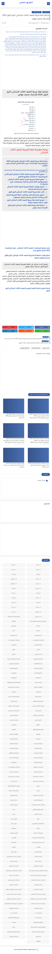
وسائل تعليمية (13, 936)
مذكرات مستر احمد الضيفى (38, 894)
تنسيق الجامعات (38, 800)
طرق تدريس (13, 819)
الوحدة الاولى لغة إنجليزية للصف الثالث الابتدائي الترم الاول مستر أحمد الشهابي (14, 465)
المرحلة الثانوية (38, 762)
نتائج (14, 927)
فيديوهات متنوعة (38, 833)
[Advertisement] (26, 74)
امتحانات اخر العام (38, 767)
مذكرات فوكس (38, 885)
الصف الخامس (14, 715)
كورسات (38, 847)
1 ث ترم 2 (13, 569)
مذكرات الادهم (14, 861)
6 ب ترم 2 (13, 612)
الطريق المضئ (26, 3)
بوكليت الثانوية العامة (14, 786)
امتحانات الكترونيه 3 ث (14, 767)
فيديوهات (13, 828)
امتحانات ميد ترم (13, 772)
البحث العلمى (38, 654)
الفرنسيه (13, 725)
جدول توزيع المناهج (38, 809)
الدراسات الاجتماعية (13, 687)
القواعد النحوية (14, 734)
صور (38, 819)
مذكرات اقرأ (38, 861)
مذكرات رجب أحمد (14, 875)
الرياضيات (38, 692)
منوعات (14, 922)
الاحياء (38, 649)
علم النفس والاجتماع (38, 823)
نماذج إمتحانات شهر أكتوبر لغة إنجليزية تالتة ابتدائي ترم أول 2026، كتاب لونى (14, 416)
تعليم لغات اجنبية (14, 791)
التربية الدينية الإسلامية (13, 659)
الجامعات (13, 673)
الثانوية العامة (14, 668)
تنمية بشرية (13, 800)
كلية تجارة (13, 842)
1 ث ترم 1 (38, 569)
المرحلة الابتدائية (38, 758)
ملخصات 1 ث (38, 913)
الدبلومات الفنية (38, 687)
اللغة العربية (24, 348)
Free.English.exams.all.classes (38, 621)
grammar (13, 626)
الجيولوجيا (14, 678)
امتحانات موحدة (38, 772)
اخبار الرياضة (13, 635)
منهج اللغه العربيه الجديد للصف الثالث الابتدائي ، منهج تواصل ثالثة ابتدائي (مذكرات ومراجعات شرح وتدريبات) (27, 182)
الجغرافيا (38, 678)
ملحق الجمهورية (13, 908)
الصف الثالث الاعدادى (38, 706)
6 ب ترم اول (38, 616)
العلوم (38, 725)
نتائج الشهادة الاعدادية (38, 932)
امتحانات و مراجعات (38, 781)
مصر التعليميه (38, 908)
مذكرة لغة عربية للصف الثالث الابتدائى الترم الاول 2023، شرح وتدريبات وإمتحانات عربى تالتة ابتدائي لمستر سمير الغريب (26, 164)
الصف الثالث (36, 12)
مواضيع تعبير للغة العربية (38, 927)
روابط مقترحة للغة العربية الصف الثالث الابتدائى (32, 34)
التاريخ (13, 654)
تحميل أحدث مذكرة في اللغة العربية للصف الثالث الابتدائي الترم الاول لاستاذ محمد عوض (25, 55)
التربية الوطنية (38, 663)
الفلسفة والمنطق (38, 729)
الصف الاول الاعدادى (13, 696)
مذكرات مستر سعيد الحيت (13, 894)
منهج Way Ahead (38, 922)
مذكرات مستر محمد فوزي (14, 899)
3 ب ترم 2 (38, 598)
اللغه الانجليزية (38, 753)
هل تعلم (38, 936)
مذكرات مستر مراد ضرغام (38, 903)
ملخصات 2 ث (13, 913)
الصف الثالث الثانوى (13, 706)
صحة (13, 814)
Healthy (14, 621)
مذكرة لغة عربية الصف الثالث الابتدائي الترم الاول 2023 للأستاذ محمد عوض (26, 32)
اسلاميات (13, 645)
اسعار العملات (38, 645)
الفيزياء (14, 729)
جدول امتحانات (14, 805)
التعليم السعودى (14, 663)
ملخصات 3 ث (38, 918)
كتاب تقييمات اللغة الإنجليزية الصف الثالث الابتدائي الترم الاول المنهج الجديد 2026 (38, 465)
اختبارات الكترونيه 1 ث (14, 640)
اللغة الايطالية (14, 743)
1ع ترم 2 (14, 574)
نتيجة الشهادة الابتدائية (13, 932)
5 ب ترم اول (38, 612)
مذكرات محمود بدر (38, 889)
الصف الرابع (38, 720)
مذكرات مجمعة (13, 885)
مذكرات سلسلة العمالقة (38, 880)
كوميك (14, 847)
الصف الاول (38, 696)
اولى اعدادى (14, 781)
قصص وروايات (14, 833)
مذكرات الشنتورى (14, 866)
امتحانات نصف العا (38, 776)
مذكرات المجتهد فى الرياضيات (14, 870)
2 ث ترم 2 (38, 584)
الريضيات (13, 692)
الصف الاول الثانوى (38, 701)
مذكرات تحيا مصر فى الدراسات (38, 875)
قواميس (13, 838)
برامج (38, 786)
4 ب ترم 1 (13, 602)
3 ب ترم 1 (46, 12)
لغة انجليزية (38, 852)
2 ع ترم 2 (38, 593)
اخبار (14, 631)
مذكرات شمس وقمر (13, 880)
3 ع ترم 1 (38, 602)
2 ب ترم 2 (38, 579)
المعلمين (13, 762)
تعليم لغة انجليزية (38, 795)
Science (38, 626)
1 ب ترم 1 (38, 565)
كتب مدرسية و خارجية (38, 842)
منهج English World (13, 918)
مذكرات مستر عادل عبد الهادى (38, 899)
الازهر (13, 649)
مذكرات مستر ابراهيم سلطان (14, 889)
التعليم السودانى (38, 668)
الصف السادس (14, 720)
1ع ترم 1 (38, 574)
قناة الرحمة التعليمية (38, 838)
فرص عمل (14, 823)
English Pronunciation (14, 616)
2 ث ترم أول (14, 584)
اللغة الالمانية (14, 739)
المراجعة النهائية (14, 753)
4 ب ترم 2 (38, 607)
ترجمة (38, 791)
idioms (38, 631)
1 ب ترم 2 (13, 565)
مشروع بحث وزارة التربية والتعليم (14, 903)
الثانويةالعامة (38, 673)
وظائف (38, 941)
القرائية (38, 734)
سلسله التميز (38, 814)
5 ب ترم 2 (13, 607)
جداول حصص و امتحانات (38, 805)
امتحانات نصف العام (13, 776)
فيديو (38, 828)
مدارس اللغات (38, 856)
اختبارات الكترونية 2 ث (38, 640)
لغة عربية (14, 852)
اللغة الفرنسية (14, 748)
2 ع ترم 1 (14, 588)
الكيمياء (38, 739)
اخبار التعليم (38, 635)
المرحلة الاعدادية (13, 758)
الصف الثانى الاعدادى (13, 711)
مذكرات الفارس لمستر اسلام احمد (38, 870)
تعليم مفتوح (13, 795)
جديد (14, 809)
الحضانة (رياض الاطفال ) (13, 682)
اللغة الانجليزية (38, 743)
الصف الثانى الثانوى (38, 715)
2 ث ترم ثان (38, 588)
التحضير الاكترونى (38, 659)
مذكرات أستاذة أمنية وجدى (13, 856)
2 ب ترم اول (14, 579)
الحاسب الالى (38, 682)
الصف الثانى (38, 711)
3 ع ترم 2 (14, 598)
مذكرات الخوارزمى (38, 866)
